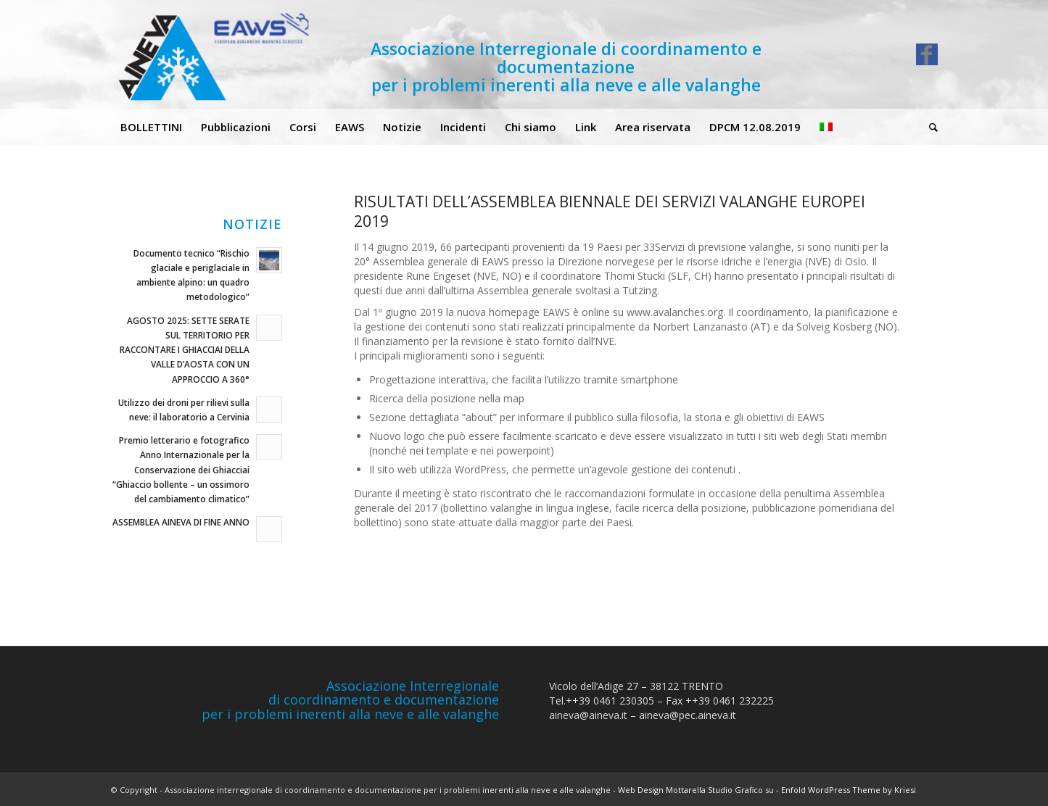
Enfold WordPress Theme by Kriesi (848, 789)
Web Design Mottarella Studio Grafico (690, 789)
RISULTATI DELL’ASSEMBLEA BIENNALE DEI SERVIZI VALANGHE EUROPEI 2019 (609, 211)
